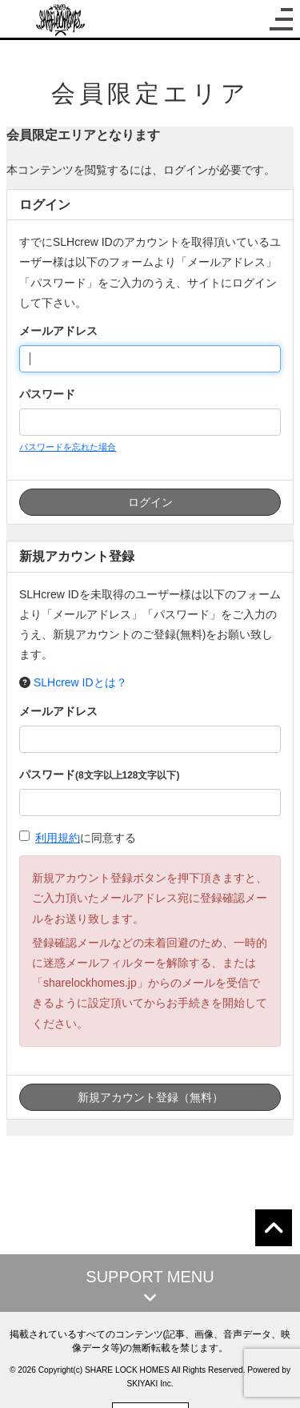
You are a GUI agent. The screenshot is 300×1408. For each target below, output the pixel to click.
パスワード (47, 394)
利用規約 (57, 837)
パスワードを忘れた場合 (67, 447)
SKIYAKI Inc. (149, 1383)
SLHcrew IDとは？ (80, 682)
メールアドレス (58, 330)
